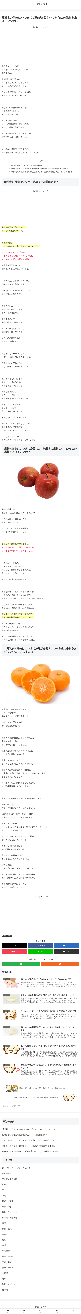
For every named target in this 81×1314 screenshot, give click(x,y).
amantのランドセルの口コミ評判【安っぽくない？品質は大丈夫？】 (31, 1153)
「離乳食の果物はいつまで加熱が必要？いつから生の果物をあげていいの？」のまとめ (41, 172)
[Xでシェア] (14, 946)
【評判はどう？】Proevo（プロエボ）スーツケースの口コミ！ (29, 1130)
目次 (37, 161)
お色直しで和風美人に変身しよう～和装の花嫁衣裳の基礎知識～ (29, 1147)
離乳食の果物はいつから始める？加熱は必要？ (26, 165)
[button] (66, 952)
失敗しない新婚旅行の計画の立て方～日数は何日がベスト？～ (28, 1136)
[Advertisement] (40, 43)
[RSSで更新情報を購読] (60, 964)
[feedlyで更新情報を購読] (21, 964)
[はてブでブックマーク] (66, 946)
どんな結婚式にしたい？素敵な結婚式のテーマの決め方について (29, 1141)
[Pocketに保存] (14, 952)
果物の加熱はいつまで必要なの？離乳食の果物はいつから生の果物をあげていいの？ (41, 169)
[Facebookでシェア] (40, 946)
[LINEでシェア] (40, 952)
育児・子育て (7, 936)
